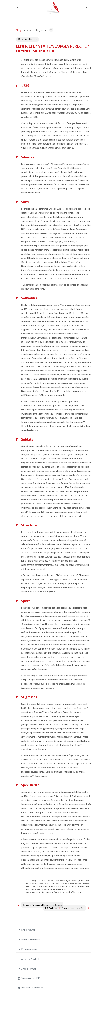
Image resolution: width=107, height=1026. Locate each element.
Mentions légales (48, 1018)
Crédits (62, 1018)
